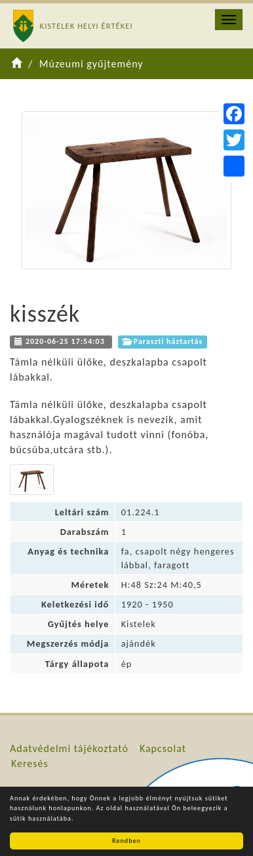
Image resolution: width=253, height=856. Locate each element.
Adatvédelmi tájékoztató (69, 748)
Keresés (30, 763)
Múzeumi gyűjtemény (91, 64)
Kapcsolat (163, 748)
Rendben (126, 840)
